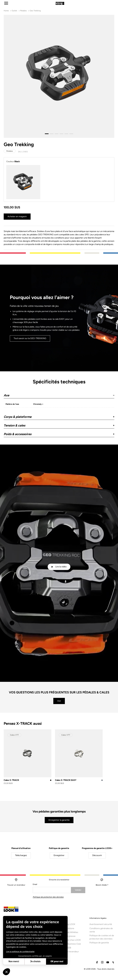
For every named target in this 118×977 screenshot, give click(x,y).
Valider (78, 890)
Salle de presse (68, 938)
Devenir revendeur (70, 953)
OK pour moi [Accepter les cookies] (57, 961)
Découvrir (97, 855)
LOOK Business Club (71, 945)
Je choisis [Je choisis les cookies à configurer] (35, 961)
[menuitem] (71, 938)
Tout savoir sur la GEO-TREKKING (30, 339)
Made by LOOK (68, 926)
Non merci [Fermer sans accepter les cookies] (13, 961)
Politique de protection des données (48, 897)
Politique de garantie (99, 944)
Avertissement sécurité (100, 926)
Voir (59, 701)
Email (35, 884)
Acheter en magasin (17, 216)
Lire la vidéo (59, 566)
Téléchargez (21, 855)
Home (6, 11)
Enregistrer (59, 855)
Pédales (23, 11)
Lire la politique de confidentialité (20, 951)
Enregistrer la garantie (59, 820)
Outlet (14, 11)
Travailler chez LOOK (71, 941)
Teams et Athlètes (69, 934)
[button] (59, 394)
